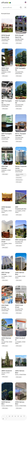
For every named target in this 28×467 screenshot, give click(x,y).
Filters (25, 7)
